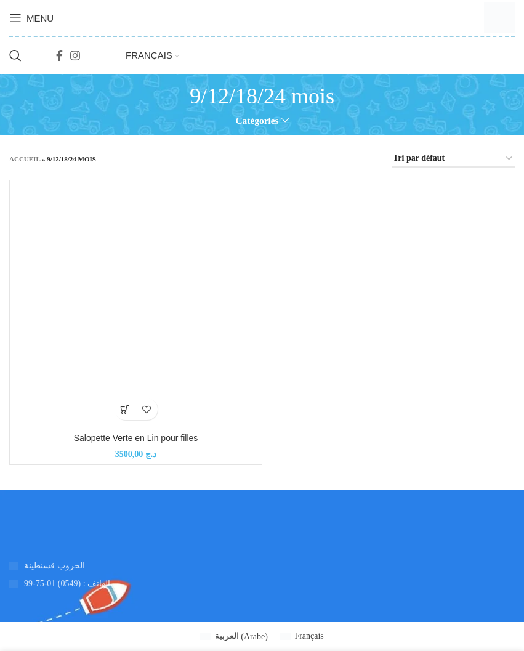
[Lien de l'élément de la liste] (131, 584)
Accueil (24, 159)
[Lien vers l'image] (9, 527)
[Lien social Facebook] (59, 55)
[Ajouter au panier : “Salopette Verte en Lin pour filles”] (125, 409)
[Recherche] (15, 55)
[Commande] (453, 159)
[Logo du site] (499, 17)
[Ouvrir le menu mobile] (31, 18)
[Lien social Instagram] (75, 55)
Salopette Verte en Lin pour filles (136, 438)
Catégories (256, 120)
